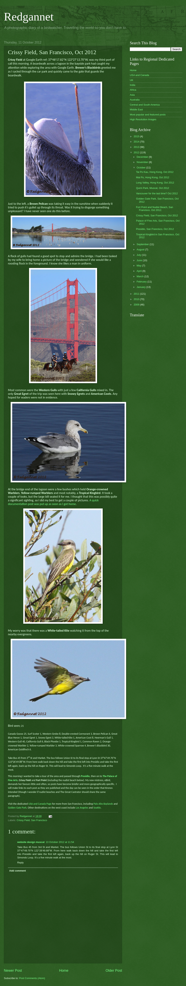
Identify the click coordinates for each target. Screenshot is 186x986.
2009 (137, 304)
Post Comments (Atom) (32, 978)
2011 (137, 293)
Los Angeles (82, 807)
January (141, 287)
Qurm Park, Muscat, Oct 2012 (152, 188)
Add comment (17, 870)
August (141, 249)
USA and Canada (139, 75)
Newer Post (13, 970)
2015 (137, 136)
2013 (137, 147)
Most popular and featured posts (148, 114)
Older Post (114, 970)
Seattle (97, 807)
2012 (137, 152)
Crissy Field (23, 820)
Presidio (85, 776)
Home (63, 970)
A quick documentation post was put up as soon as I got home (53, 502)
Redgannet (29, 16)
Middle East (136, 109)
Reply (20, 862)
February (142, 281)
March (140, 276)
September (143, 244)
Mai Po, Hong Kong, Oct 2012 (152, 177)
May (139, 265)
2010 (137, 299)
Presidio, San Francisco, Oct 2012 (155, 229)
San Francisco (39, 820)
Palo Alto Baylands (103, 803)
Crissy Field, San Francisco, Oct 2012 (157, 215)
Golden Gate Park (17, 807)
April (139, 271)
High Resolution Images (143, 119)
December (143, 156)
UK (131, 80)
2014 (137, 141)
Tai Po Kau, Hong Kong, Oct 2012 (154, 172)
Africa (133, 89)
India (132, 85)
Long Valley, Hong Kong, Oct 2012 (155, 182)
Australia (135, 99)
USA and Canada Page (39, 803)
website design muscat (31, 842)
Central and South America (145, 104)
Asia (132, 94)
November (143, 162)
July (139, 254)
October (141, 167)
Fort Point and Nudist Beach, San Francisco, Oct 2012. (154, 209)
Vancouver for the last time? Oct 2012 (157, 193)
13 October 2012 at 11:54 (60, 842)
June (140, 260)
